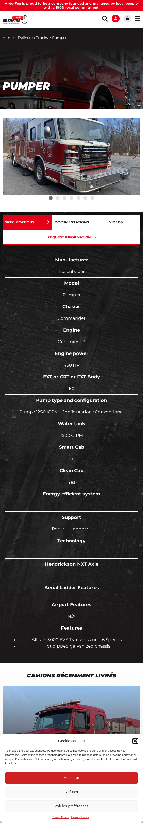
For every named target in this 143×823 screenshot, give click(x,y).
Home (8, 37)
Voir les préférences (71, 806)
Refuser (71, 792)
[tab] (27, 222)
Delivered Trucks (33, 37)
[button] (135, 741)
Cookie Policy (60, 817)
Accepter (71, 777)
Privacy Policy (80, 817)
